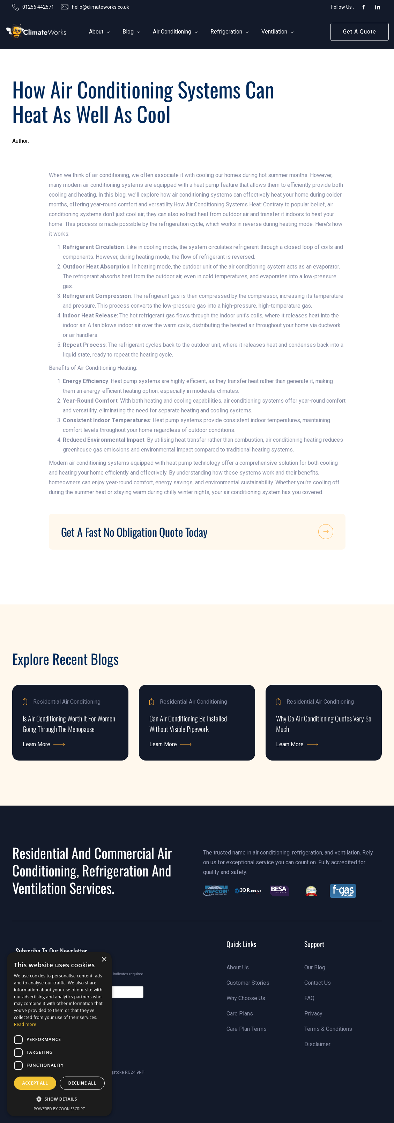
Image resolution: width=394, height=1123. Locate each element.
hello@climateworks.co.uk (100, 7)
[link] (25, 32)
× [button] (103, 959)
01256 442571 (38, 7)
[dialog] (59, 1034)
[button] (96, 31)
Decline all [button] (82, 1083)
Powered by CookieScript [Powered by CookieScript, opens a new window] (59, 1108)
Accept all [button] (35, 1083)
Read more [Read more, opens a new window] (25, 1024)
